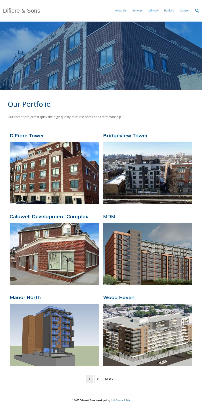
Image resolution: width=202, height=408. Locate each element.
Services (137, 10)
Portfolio (169, 10)
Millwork (153, 10)
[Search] (195, 10)
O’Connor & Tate (121, 400)
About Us (120, 10)
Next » (109, 379)
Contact (184, 10)
